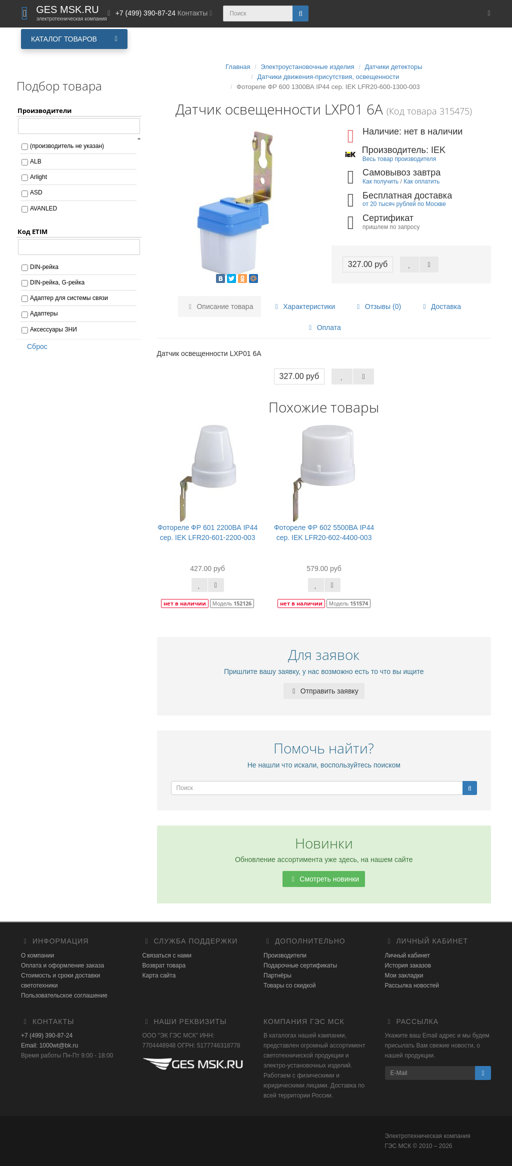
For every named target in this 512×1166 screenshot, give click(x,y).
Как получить (380, 181)
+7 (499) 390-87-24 (46, 1035)
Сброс (34, 346)
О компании (37, 955)
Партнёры (278, 975)
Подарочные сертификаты (300, 965)
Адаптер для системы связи (69, 298)
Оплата (323, 328)
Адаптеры (44, 313)
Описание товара (220, 306)
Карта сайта (159, 975)
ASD (36, 192)
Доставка (440, 306)
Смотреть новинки (323, 879)
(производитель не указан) (67, 146)
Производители (285, 955)
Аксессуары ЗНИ (53, 329)
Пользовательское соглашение (64, 995)
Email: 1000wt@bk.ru (49, 1045)
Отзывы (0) (377, 306)
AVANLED (43, 208)
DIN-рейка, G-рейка (57, 282)
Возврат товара (164, 965)
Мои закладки (404, 975)
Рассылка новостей (412, 985)
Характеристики (303, 306)
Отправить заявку (324, 691)
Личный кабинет (407, 955)
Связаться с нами (167, 955)
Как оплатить (422, 181)
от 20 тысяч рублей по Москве (404, 204)
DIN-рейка (44, 267)
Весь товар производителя (399, 159)
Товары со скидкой (290, 985)
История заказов (408, 965)
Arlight (38, 177)
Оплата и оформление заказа (62, 965)
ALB (36, 161)
